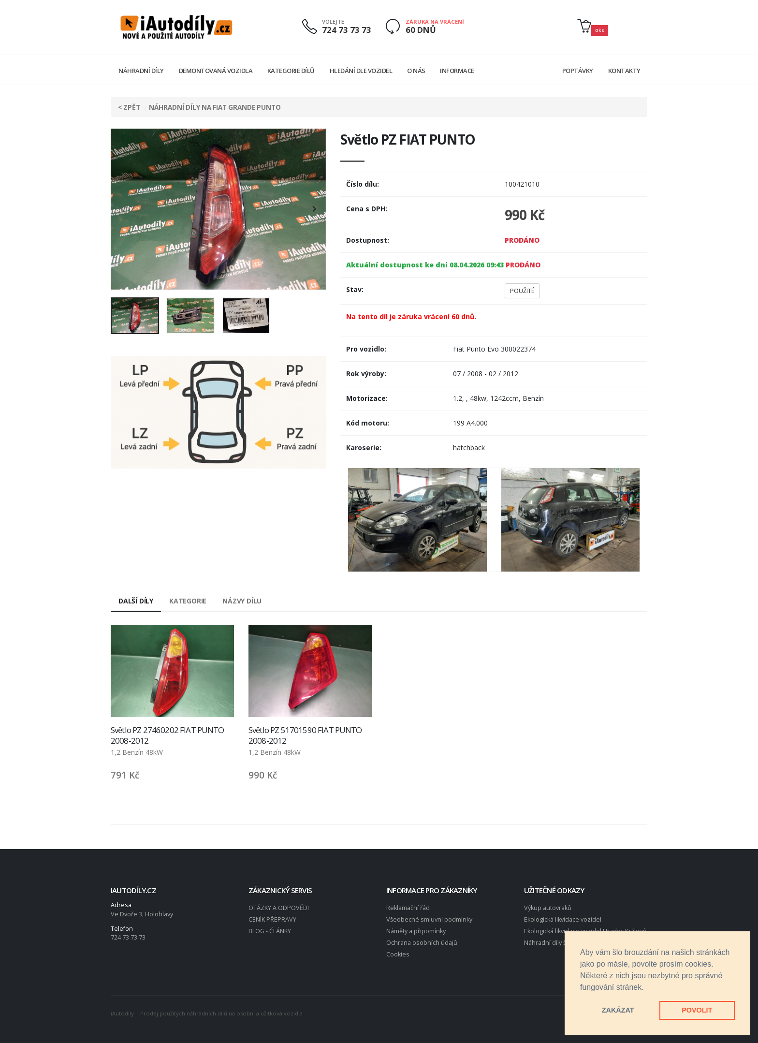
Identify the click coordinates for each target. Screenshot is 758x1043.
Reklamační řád (408, 908)
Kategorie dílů (291, 70)
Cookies (397, 954)
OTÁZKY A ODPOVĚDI (278, 908)
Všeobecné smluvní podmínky (429, 919)
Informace (457, 70)
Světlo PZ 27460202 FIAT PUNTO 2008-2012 (167, 735)
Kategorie (187, 600)
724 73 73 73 (346, 29)
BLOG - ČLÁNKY (269, 931)
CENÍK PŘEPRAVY (272, 919)
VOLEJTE (333, 21)
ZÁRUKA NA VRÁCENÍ (435, 21)
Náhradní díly (141, 70)
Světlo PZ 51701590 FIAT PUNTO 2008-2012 (305, 735)
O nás (416, 70)
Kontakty (624, 70)
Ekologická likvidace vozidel (562, 919)
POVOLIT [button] (697, 1010)
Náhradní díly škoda (552, 943)
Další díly (135, 600)
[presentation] (123, 209)
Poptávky (577, 70)
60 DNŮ (421, 29)
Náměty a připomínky (416, 931)
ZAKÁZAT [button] (618, 1010)
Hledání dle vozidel (361, 70)
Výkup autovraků (547, 908)
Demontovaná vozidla (216, 70)
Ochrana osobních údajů (421, 943)
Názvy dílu (242, 600)
